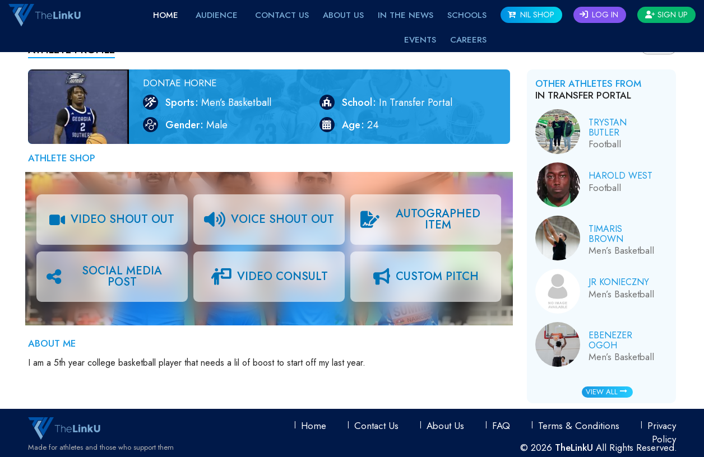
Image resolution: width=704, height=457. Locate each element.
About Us (343, 15)
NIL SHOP (531, 14)
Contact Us (282, 15)
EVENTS (420, 40)
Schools (467, 15)
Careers (468, 40)
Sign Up (666, 14)
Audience (217, 15)
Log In (599, 14)
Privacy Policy (661, 432)
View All (606, 391)
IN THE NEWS (405, 15)
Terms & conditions (578, 425)
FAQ (501, 425)
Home (165, 15)
